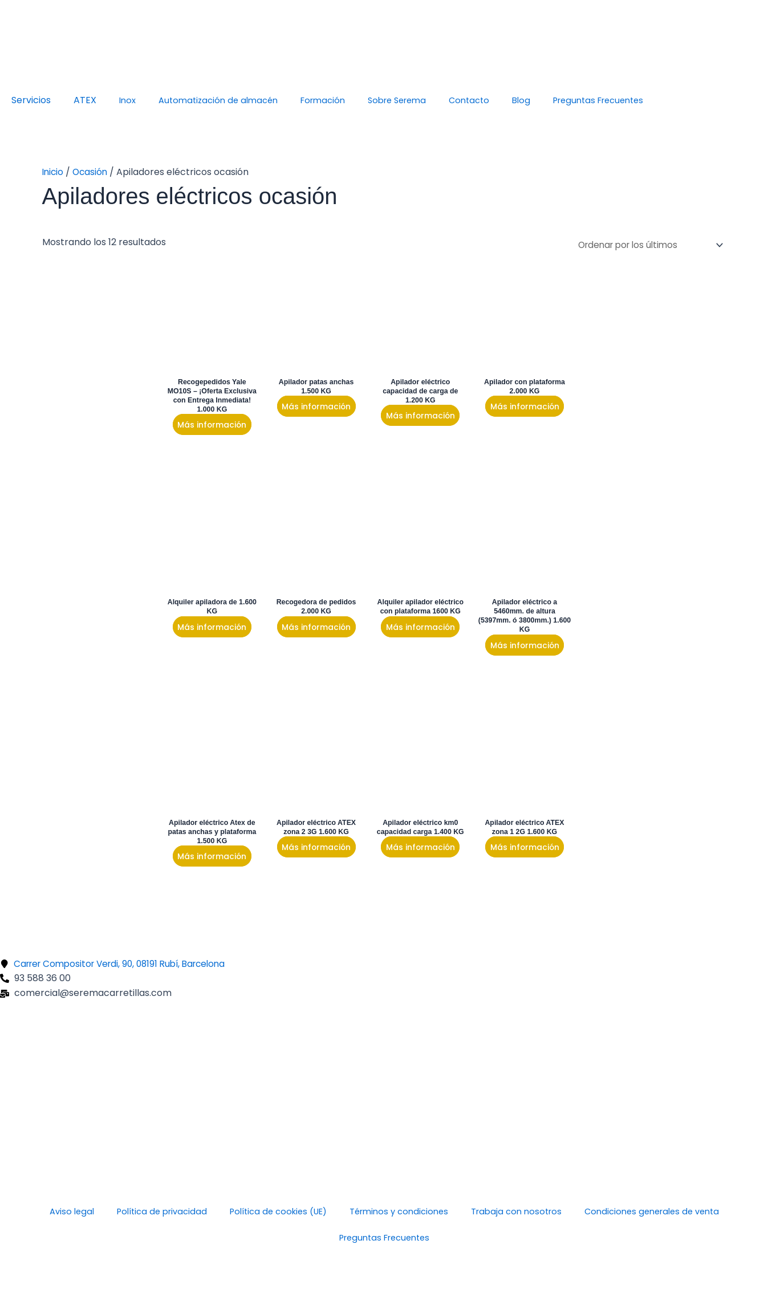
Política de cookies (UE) (278, 1212)
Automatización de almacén (218, 100)
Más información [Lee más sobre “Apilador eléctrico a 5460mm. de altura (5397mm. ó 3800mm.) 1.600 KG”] (516, 648)
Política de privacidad (162, 1212)
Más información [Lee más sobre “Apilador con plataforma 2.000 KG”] (516, 407)
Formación (322, 100)
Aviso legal (72, 1212)
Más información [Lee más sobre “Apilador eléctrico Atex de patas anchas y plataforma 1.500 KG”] (211, 860)
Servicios (31, 100)
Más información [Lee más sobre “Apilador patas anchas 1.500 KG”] (312, 407)
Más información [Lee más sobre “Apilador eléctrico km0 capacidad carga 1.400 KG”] (414, 860)
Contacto (469, 100)
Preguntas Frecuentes (598, 100)
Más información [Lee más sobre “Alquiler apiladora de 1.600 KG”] (211, 629)
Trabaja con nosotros (516, 1212)
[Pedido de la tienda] (644, 244)
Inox (127, 100)
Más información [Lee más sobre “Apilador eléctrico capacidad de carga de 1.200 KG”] (414, 416)
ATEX (85, 100)
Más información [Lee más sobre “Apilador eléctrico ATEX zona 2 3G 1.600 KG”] (312, 851)
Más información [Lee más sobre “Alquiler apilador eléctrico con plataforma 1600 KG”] (414, 629)
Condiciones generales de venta (651, 1212)
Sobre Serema (397, 100)
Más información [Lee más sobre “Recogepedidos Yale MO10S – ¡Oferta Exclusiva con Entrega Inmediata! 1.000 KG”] (211, 426)
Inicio (53, 171)
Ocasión (92, 171)
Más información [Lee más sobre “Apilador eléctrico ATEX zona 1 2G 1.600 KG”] (516, 851)
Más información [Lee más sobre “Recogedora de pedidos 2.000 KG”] (312, 629)
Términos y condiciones (399, 1212)
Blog (521, 100)
